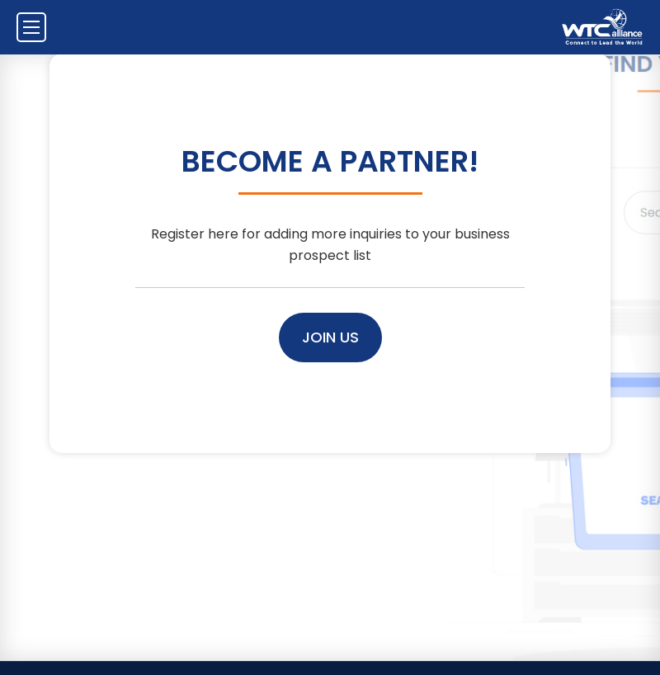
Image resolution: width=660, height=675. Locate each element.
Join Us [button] (330, 337)
